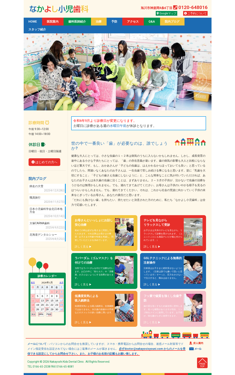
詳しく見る (81, 246)
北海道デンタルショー (43, 234)
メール (195, 348)
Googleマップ (166, 13)
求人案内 (196, 342)
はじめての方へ (44, 162)
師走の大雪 (36, 186)
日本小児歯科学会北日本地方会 (46, 210)
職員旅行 (35, 197)
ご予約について (195, 13)
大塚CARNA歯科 (40, 223)
